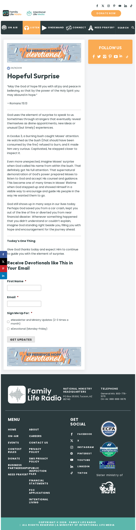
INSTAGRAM (105, 56)
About (34, 429)
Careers (35, 436)
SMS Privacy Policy (38, 460)
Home (12, 429)
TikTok (127, 56)
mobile (128, 13)
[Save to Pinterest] (3, 268)
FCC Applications (39, 491)
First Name (16, 281)
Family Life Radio (51, 14)
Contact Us (38, 442)
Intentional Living (38, 501)
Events (13, 442)
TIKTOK (82, 473)
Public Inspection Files (38, 471)
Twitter (99, 56)
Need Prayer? (18, 474)
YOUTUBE (116, 56)
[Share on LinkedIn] (3, 275)
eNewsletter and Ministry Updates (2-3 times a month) (39, 321)
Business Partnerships (18, 466)
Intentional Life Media (96, 525)
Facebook (94, 56)
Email (13, 297)
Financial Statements (38, 482)
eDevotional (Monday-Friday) (29, 329)
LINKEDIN (121, 56)
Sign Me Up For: (19, 313)
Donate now (106, 13)
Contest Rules (15, 450)
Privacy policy (35, 450)
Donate (14, 458)
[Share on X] (3, 261)
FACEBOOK (84, 434)
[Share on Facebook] (3, 254)
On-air (13, 436)
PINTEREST (110, 56)
